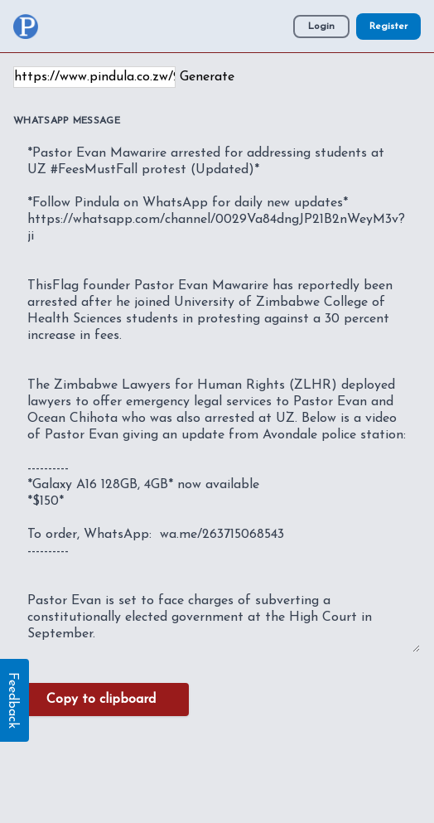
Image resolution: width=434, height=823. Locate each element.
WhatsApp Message (66, 121)
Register (388, 26)
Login (321, 26)
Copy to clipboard (101, 699)
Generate (207, 77)
